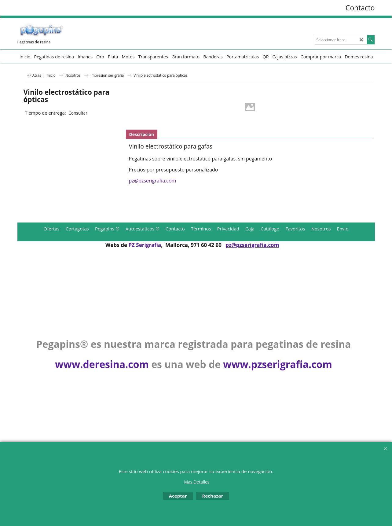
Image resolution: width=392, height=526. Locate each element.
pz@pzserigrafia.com (152, 180)
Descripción (141, 134)
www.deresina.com (102, 364)
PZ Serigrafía (144, 244)
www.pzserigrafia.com (277, 364)
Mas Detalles (196, 482)
